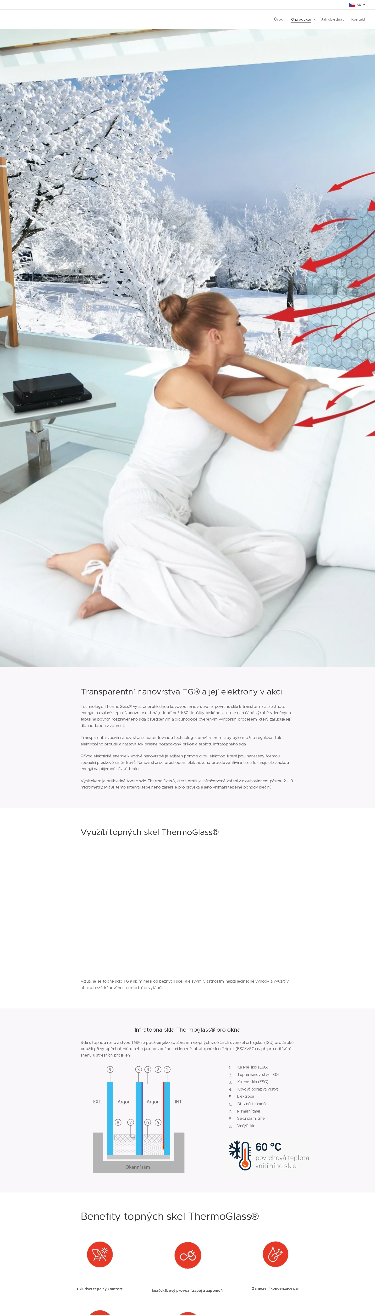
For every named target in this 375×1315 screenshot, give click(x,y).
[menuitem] (278, 19)
